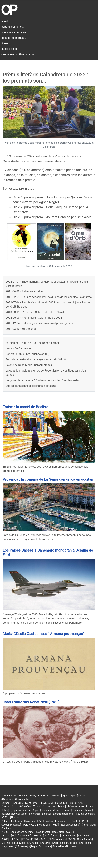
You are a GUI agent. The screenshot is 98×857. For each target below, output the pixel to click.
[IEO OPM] (45, 842)
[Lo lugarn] (17, 821)
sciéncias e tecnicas (13, 32)
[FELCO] (37, 835)
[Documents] (43, 832)
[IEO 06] (25, 839)
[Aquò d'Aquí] (68, 795)
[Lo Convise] (18, 842)
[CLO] (43, 839)
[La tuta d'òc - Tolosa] (54, 806)
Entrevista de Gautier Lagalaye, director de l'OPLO (36, 359)
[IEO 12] (70, 839)
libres (4, 43)
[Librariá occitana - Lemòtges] (56, 810)
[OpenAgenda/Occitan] (64, 842)
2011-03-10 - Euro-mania (21, 328)
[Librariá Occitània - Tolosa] (26, 806)
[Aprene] (60, 839)
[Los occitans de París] (22, 832)
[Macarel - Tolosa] (83, 810)
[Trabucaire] (17, 803)
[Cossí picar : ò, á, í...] (63, 832)
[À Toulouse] (21, 846)
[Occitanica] (69, 835)
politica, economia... (13, 37)
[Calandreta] (24, 835)
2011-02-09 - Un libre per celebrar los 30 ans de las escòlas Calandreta (49, 297)
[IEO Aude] (32, 842)
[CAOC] (5, 839)
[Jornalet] (22, 795)
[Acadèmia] (83, 835)
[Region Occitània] (70, 824)
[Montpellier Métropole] (63, 846)
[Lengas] (46, 813)
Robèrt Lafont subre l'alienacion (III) (27, 354)
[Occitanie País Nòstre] (67, 821)
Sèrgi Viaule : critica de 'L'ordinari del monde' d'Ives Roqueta (42, 380)
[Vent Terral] (31, 803)
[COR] (46, 835)
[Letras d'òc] (61, 803)
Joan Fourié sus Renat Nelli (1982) (31, 702)
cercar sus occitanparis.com (18, 54)
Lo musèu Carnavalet (19, 348)
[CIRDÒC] (56, 835)
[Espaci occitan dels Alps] (24, 810)
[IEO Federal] (85, 842)
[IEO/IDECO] (46, 803)
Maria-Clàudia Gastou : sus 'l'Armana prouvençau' (43, 634)
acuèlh (5, 21)
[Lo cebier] (30, 821)
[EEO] (51, 839)
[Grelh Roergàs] (84, 839)
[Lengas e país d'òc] (63, 813)
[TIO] (13, 835)
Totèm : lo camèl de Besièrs (25, 407)
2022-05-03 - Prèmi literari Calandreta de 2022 (34, 317)
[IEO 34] (15, 839)
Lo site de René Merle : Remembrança (29, 365)
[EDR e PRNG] (76, 803)
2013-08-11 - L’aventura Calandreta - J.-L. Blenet (35, 312)
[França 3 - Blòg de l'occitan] (44, 795)
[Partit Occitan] (45, 821)
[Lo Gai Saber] (19, 813)
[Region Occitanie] (39, 846)
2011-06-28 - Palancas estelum (25, 291)
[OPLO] (35, 839)
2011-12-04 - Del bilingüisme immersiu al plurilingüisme (40, 323)
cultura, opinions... (12, 26)
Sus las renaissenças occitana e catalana (31, 385)
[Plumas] (14, 817)
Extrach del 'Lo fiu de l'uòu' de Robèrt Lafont (32, 343)
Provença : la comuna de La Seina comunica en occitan (48, 479)
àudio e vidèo (9, 48)
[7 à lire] (5, 842)
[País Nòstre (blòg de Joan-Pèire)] (41, 824)
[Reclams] (34, 813)
